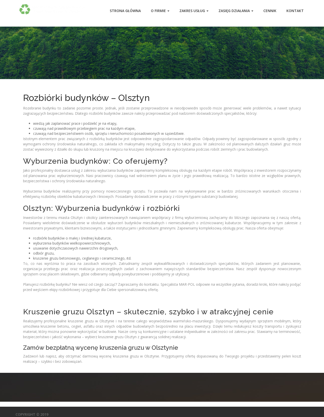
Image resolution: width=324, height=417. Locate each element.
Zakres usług (193, 10)
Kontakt (295, 10)
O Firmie (160, 10)
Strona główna (125, 10)
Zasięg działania (236, 10)
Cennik (269, 10)
